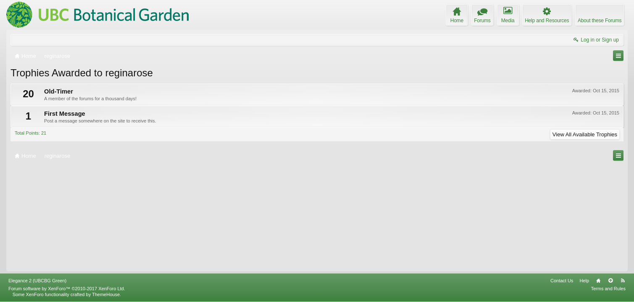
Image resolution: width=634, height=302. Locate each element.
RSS (623, 281)
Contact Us (561, 280)
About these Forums (599, 20)
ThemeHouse (106, 294)
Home (598, 281)
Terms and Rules (608, 288)
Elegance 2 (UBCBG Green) (37, 280)
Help (584, 280)
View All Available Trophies (584, 134)
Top (610, 281)
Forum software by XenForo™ (66, 288)
